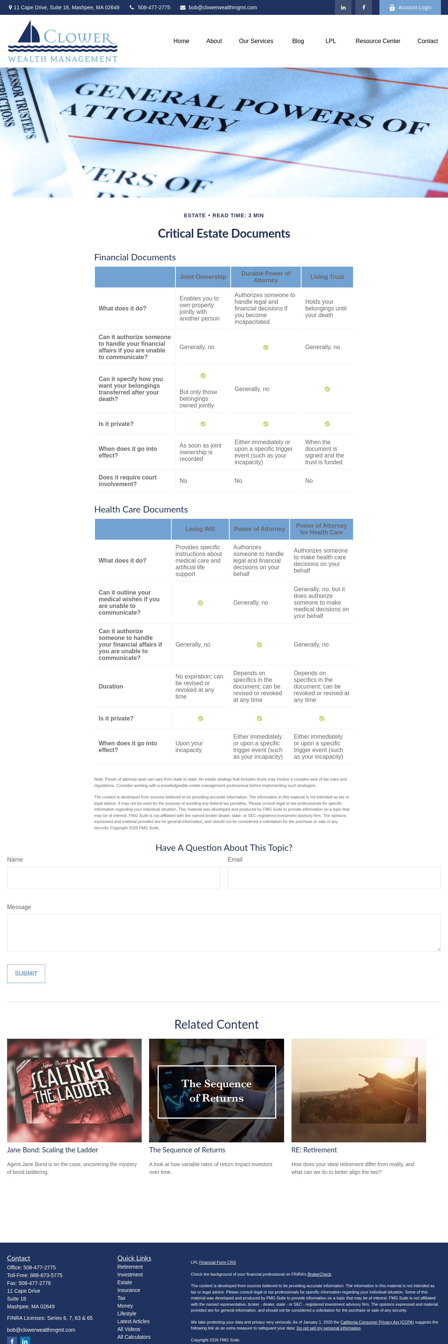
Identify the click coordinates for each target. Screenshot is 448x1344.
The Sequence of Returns (187, 1150)
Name (15, 859)
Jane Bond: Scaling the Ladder (52, 1150)
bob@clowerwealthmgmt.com (218, 7)
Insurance (129, 1290)
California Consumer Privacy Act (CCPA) (377, 1322)
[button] (181, 41)
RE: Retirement (314, 1150)
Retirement (130, 1267)
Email (235, 859)
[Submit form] (26, 973)
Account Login (410, 7)
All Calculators (134, 1337)
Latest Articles (134, 1321)
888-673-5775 (46, 1275)
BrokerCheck (319, 1274)
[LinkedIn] (343, 7)
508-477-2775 (149, 7)
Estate (125, 1282)
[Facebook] (363, 7)
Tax (122, 1298)
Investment (130, 1275)
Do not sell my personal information (328, 1328)
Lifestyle (127, 1314)
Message (19, 907)
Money (125, 1306)
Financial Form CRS (217, 1262)
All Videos (129, 1329)
